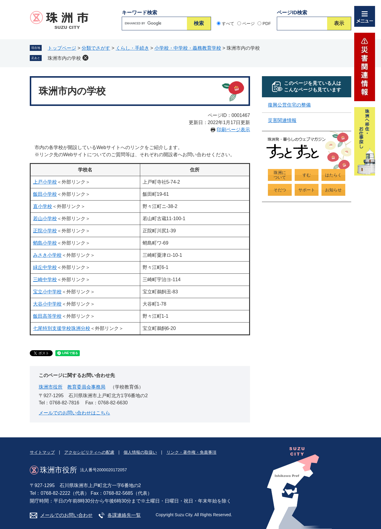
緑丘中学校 (45, 267)
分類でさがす (96, 48)
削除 (85, 58)
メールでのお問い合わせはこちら (74, 412)
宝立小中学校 (47, 291)
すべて (228, 23)
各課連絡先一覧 (124, 515)
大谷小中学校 (47, 303)
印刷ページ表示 (233, 129)
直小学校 (42, 206)
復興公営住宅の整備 (289, 104)
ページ (248, 23)
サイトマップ (42, 452)
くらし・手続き (132, 48)
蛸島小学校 (45, 242)
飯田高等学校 (47, 316)
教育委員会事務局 (86, 386)
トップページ (62, 48)
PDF (267, 23)
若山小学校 (45, 218)
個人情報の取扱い (140, 452)
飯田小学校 (45, 194)
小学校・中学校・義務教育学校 (187, 48)
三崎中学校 (45, 279)
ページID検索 (292, 12)
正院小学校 (45, 230)
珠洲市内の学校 (64, 58)
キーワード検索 (139, 12)
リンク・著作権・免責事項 (191, 452)
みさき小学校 (47, 255)
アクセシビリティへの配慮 (89, 452)
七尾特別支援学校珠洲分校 (61, 328)
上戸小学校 (45, 181)
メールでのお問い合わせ (66, 515)
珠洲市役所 (51, 386)
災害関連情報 (282, 120)
